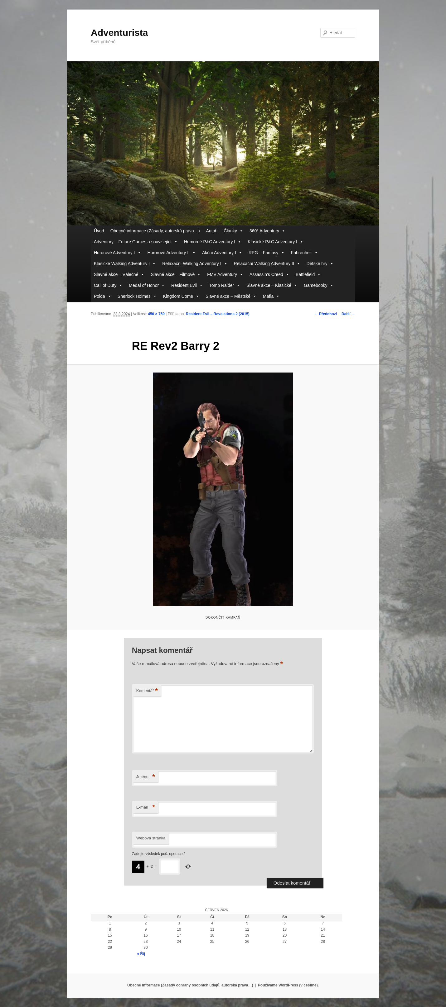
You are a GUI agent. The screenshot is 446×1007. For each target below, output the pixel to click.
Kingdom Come (181, 296)
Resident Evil (187, 285)
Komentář (147, 691)
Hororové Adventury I (117, 252)
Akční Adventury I (222, 252)
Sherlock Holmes (137, 296)
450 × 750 (156, 314)
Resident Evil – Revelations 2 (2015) (218, 314)
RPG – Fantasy (267, 252)
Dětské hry (320, 263)
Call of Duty (108, 285)
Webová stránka (151, 838)
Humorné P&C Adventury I (212, 241)
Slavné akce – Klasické (272, 285)
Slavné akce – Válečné (119, 274)
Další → (348, 314)
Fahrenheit (304, 252)
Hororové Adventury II (172, 252)
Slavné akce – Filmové (176, 274)
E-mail (145, 807)
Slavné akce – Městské (231, 296)
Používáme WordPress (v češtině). (288, 985)
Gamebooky (318, 285)
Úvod (99, 230)
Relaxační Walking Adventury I (194, 263)
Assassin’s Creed (269, 274)
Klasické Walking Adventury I (125, 263)
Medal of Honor (147, 285)
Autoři (212, 230)
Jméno (145, 776)
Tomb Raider (224, 285)
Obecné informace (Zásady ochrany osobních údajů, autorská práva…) (190, 985)
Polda (102, 296)
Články (233, 231)
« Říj (141, 954)
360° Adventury (267, 231)
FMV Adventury (225, 274)
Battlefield (308, 274)
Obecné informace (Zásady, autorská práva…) (155, 230)
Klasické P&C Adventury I (275, 241)
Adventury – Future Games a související (136, 241)
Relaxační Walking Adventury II (267, 263)
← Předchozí (325, 314)
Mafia (271, 296)
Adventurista (119, 32)
